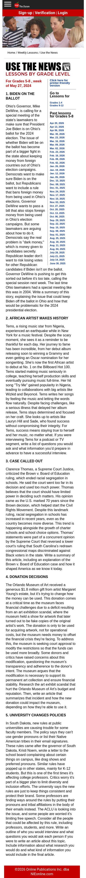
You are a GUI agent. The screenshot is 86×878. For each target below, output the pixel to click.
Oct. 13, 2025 (57, 213)
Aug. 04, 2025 (57, 249)
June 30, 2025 (58, 263)
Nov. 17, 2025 (57, 195)
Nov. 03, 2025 (57, 202)
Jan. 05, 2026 (57, 177)
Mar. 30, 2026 (57, 134)
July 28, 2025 (57, 252)
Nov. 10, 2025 (57, 198)
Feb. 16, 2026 (57, 155)
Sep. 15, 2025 (57, 227)
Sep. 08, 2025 (57, 231)
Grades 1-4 (56, 102)
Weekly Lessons (28, 52)
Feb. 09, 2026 (57, 159)
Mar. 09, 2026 (57, 144)
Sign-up (25, 12)
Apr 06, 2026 (57, 130)
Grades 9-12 (57, 105)
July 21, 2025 (57, 256)
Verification (45, 12)
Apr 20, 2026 (57, 123)
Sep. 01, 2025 (57, 234)
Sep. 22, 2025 (57, 223)
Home (11, 52)
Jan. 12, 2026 (57, 173)
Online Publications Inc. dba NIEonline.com (47, 871)
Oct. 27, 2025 (57, 206)
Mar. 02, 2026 (57, 148)
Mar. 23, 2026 (57, 137)
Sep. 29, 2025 (57, 220)
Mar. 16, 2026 (57, 141)
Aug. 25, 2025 (57, 238)
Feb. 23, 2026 (57, 152)
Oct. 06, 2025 (57, 216)
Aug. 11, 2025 (57, 245)
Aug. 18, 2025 (57, 242)
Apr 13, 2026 (57, 126)
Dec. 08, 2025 (57, 184)
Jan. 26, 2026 (57, 166)
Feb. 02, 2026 (57, 162)
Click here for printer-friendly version (60, 83)
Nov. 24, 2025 (57, 191)
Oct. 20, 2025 (57, 209)
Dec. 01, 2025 (57, 187)
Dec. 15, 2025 (57, 180)
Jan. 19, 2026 (57, 170)
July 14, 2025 (57, 259)
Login (63, 12)
